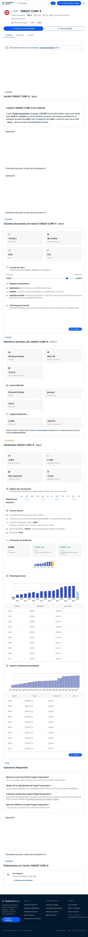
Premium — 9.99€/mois (8, 919)
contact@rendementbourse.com (77, 917)
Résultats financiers (31, 912)
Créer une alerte (64, 28)
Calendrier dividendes (31, 908)
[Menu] (84, 3)
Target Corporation (47, 48)
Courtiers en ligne (52, 905)
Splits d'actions (29, 915)
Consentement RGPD (79, 930)
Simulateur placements (54, 908)
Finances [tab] (31, 35)
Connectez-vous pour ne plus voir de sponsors (25, 168)
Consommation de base (60, 15)
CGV (69, 930)
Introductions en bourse (32, 918)
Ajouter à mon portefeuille (23, 28)
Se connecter (72, 905)
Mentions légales (61, 930)
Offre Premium (51, 915)
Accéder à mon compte (69, 3)
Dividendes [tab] (20, 35)
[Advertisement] (44, 70)
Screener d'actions (30, 905)
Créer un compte (74, 908)
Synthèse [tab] (9, 35)
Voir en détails (75, 329)
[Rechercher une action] (32, 3)
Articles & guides (52, 912)
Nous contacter (73, 912)
